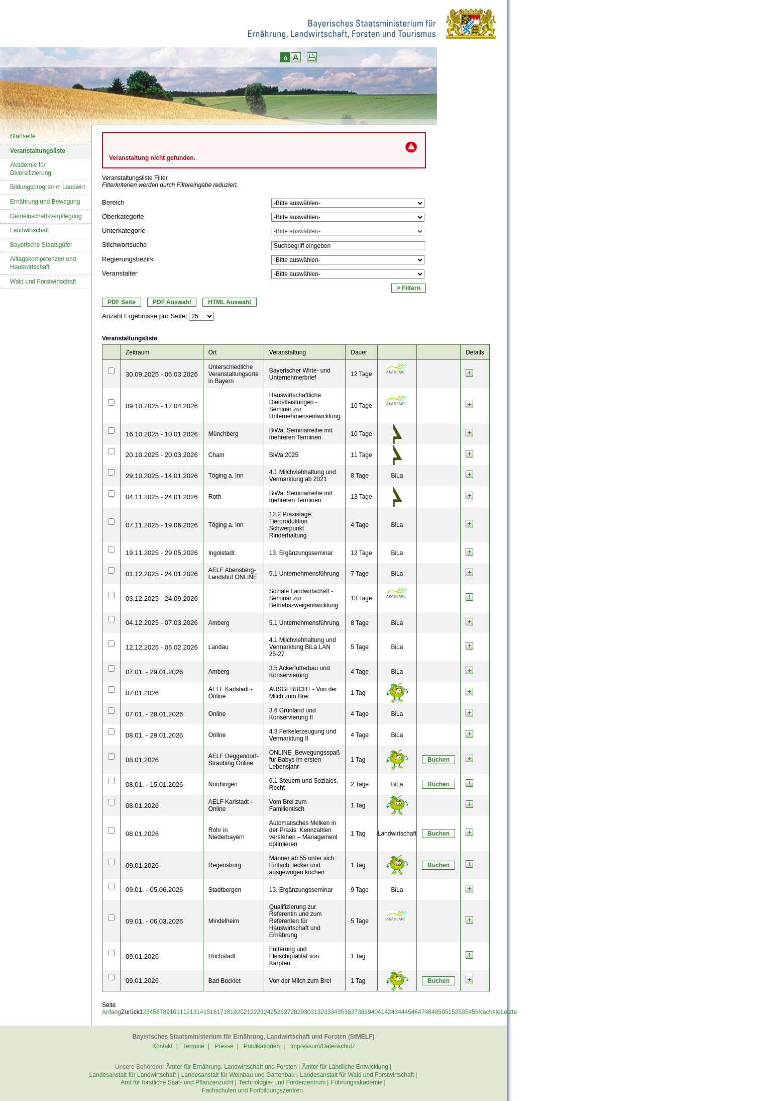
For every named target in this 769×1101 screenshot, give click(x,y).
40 (374, 1012)
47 (421, 1012)
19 (233, 1012)
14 (199, 1012)
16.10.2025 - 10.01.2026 (162, 434)
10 (173, 1012)
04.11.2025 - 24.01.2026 (162, 497)
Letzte (508, 1012)
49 (434, 1012)
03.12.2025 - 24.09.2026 (162, 598)
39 (367, 1012)
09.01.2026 (142, 865)
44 (401, 1012)
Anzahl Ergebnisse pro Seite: (144, 316)
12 (186, 1012)
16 (213, 1012)
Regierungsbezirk (128, 259)
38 (361, 1012)
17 (219, 1012)
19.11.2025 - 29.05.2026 (162, 553)
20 (240, 1012)
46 (414, 1012)
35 (341, 1012)
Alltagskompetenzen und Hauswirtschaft (43, 262)
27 (287, 1012)
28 (293, 1012)
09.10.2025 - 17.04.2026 (162, 406)
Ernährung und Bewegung (45, 201)
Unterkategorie (124, 230)
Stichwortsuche (124, 244)
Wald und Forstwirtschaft (43, 281)
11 (179, 1012)
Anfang (111, 1012)
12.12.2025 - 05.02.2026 (162, 647)
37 (354, 1012)
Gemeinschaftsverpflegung (46, 216)
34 (334, 1012)
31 (313, 1012)
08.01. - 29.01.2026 (154, 735)
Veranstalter (119, 273)
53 (461, 1012)
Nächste (489, 1012)
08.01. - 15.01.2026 (154, 784)
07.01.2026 (142, 693)
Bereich (113, 202)
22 (253, 1012)
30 (307, 1012)
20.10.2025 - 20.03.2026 (162, 454)
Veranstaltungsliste (37, 150)
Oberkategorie (123, 216)
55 (475, 1012)
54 (468, 1012)
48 (428, 1012)
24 (267, 1012)
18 (227, 1012)
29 (300, 1012)
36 (347, 1012)
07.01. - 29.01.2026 (154, 672)
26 (280, 1012)
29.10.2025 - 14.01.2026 (162, 476)
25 (273, 1012)
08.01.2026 (142, 760)
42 (387, 1012)
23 (260, 1012)
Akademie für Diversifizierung (30, 168)
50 (441, 1012)
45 (408, 1012)
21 (247, 1012)
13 (193, 1012)
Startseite (23, 136)
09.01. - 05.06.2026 (154, 889)
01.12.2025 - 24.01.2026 (162, 574)
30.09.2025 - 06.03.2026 (162, 374)
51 (448, 1012)
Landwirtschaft (29, 230)
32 (320, 1012)
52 (455, 1012)
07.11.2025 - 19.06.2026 (162, 525)
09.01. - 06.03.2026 (154, 921)
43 (394, 1012)
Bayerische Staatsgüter (41, 244)
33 (327, 1012)
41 (381, 1012)
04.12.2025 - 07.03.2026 (162, 622)
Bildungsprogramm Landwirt (47, 187)
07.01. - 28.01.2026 (154, 714)
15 (206, 1012)
